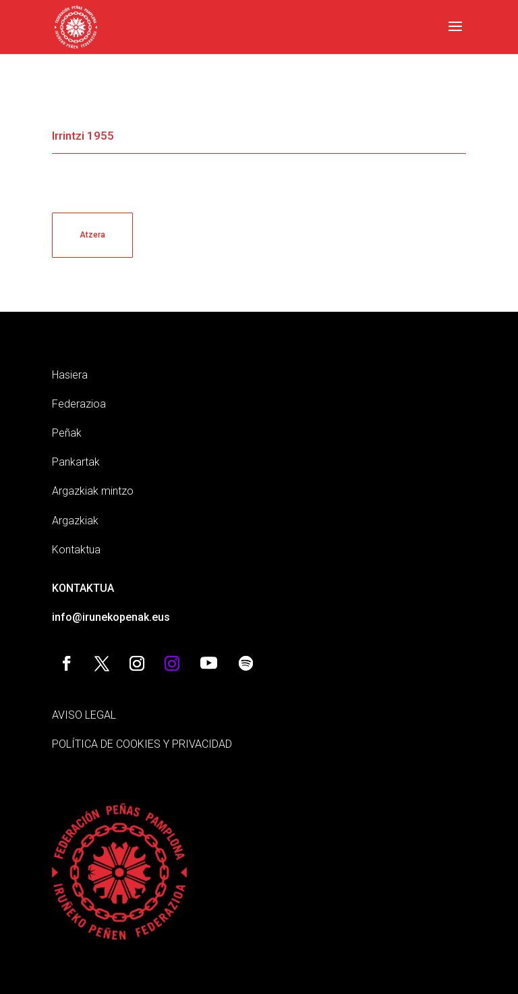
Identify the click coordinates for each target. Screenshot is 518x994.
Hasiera (70, 374)
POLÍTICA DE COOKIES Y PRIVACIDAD (142, 744)
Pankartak (76, 461)
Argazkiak (75, 520)
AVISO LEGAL (84, 715)
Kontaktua (76, 549)
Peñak (67, 432)
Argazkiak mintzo (93, 491)
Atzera (92, 235)
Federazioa (79, 403)
